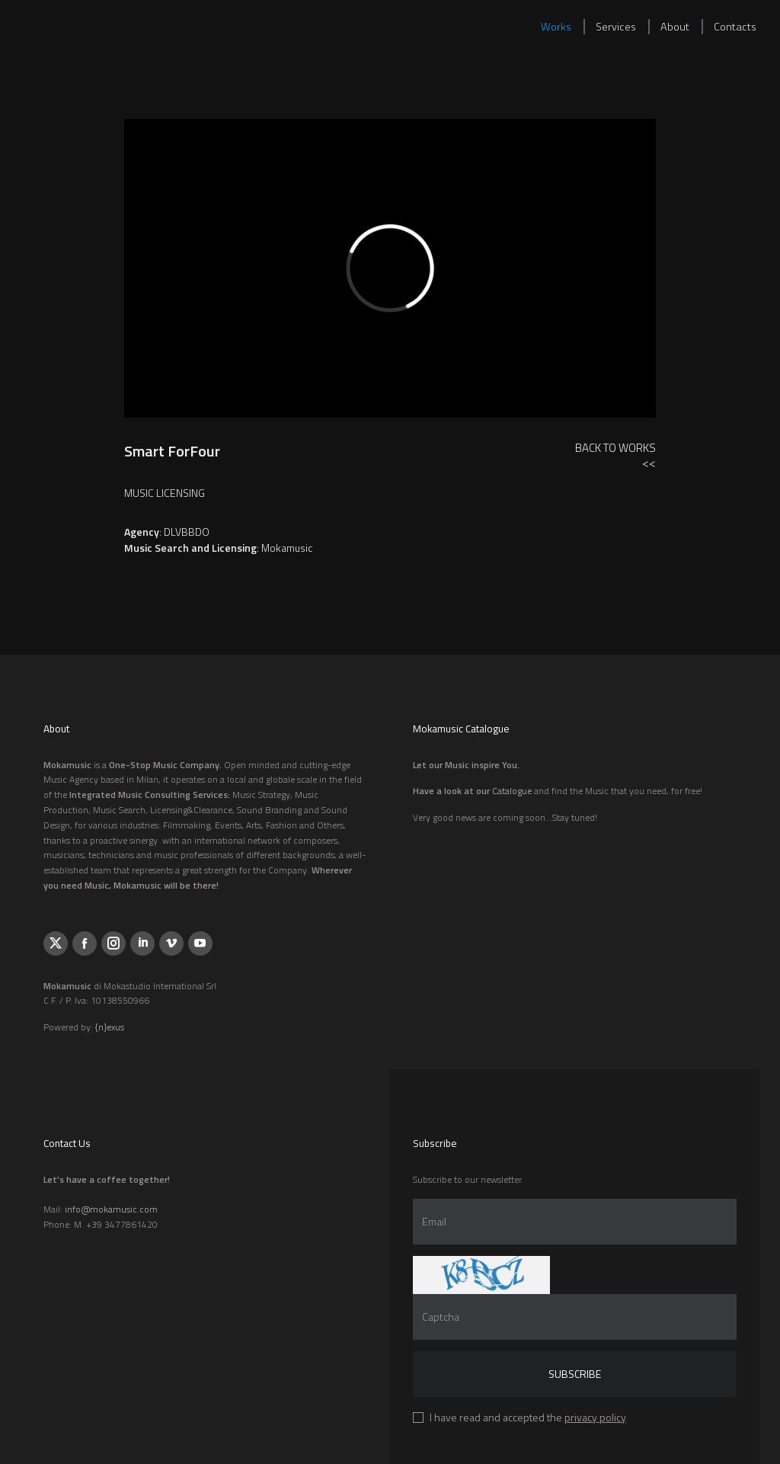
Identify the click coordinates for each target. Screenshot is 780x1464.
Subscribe (574, 1374)
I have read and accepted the (528, 1417)
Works (556, 26)
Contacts (735, 26)
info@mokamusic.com (111, 1209)
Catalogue (512, 790)
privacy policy (595, 1417)
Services (616, 26)
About (674, 26)
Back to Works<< (615, 455)
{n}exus (109, 1027)
